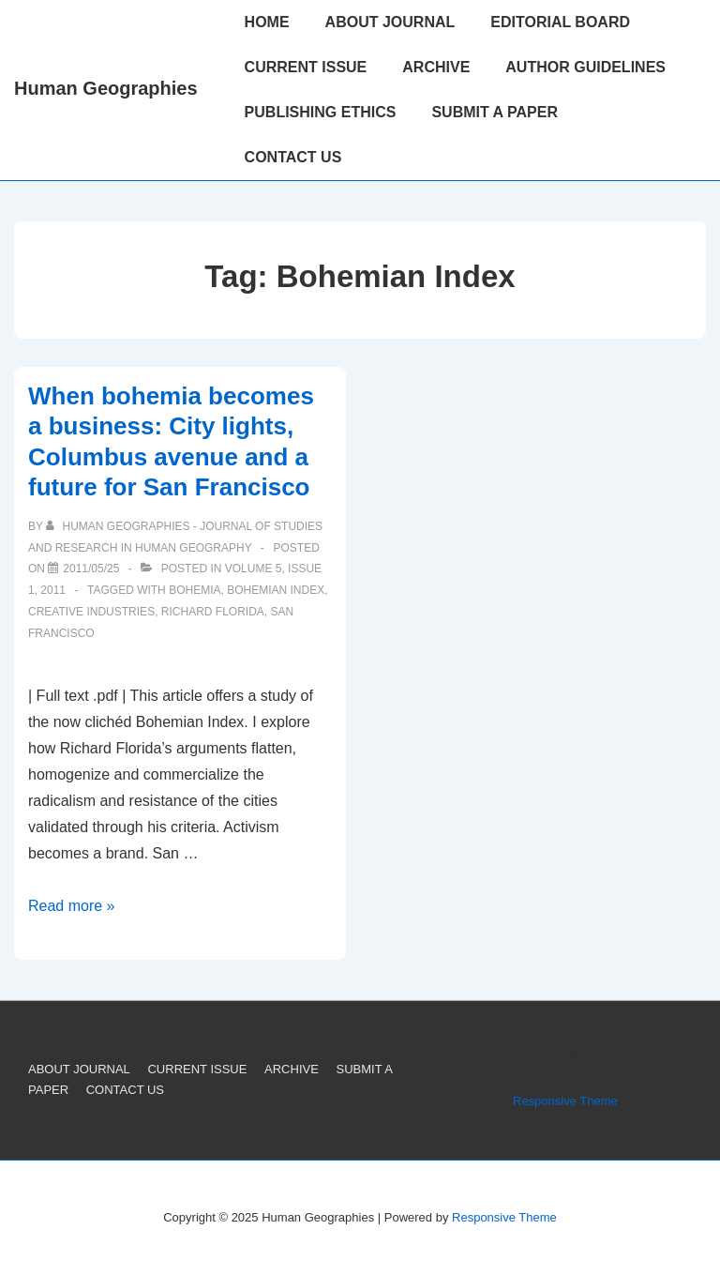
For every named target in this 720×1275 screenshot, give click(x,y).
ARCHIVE (436, 67)
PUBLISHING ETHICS (321, 112)
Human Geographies (106, 88)
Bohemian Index (275, 590)
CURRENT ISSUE (306, 67)
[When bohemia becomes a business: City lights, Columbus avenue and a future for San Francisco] (91, 568)
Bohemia (194, 590)
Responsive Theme (565, 1101)
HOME (267, 22)
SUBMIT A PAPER (494, 112)
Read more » (71, 906)
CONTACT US (293, 157)
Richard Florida (212, 611)
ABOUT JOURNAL (390, 22)
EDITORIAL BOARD (560, 22)
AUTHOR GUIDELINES (585, 67)
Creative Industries (91, 611)
